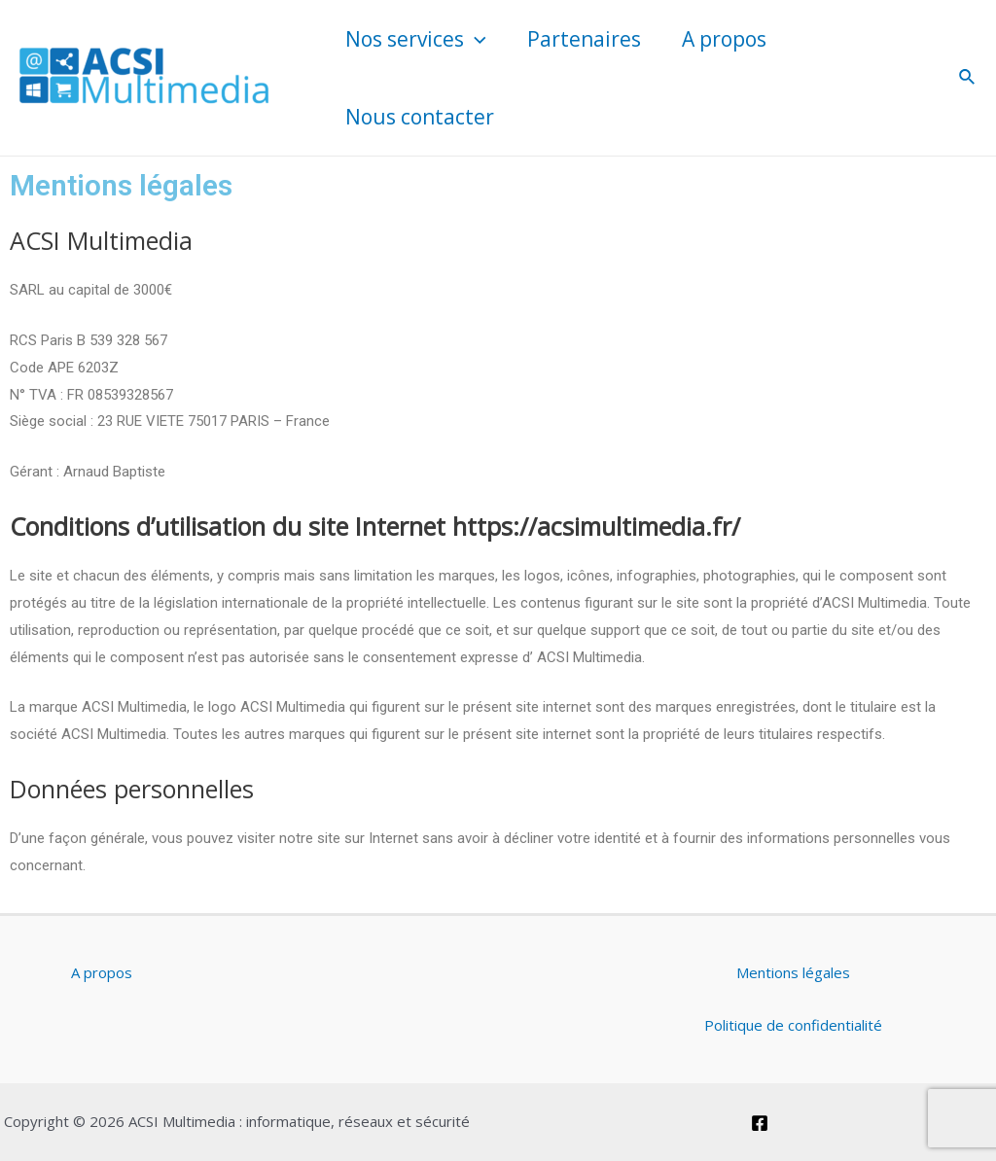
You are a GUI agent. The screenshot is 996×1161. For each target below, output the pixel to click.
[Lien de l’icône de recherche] (968, 77)
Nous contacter (419, 116)
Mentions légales (793, 972)
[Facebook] (759, 1123)
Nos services (415, 39)
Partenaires (584, 39)
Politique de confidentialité (793, 1025)
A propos (724, 39)
